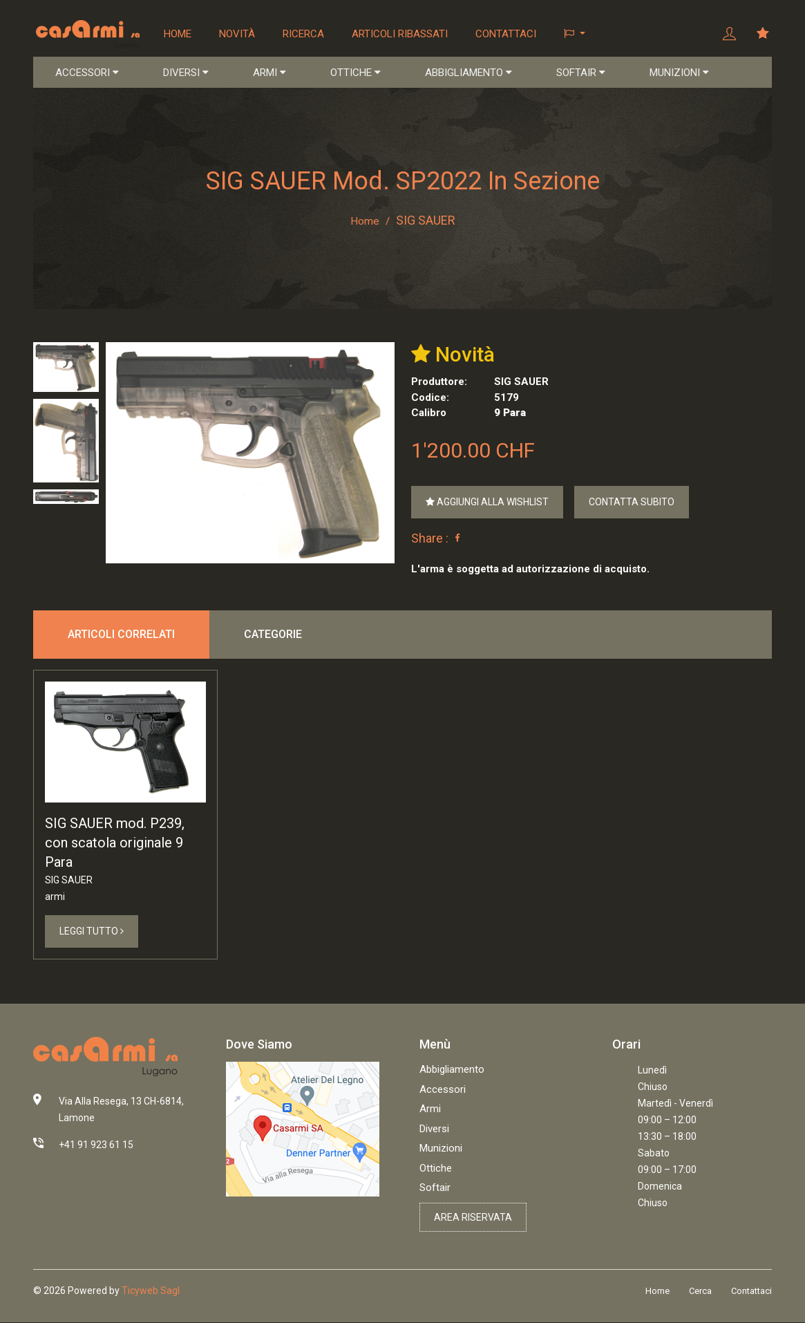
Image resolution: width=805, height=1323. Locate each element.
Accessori (442, 1091)
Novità (238, 34)
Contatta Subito (631, 503)
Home (178, 34)
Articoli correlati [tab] (121, 635)
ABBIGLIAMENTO (468, 73)
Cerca (700, 1293)
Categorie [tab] (273, 635)
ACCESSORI (87, 73)
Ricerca (304, 34)
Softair (435, 1189)
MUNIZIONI (679, 73)
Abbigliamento (451, 1071)
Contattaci (506, 34)
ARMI (269, 73)
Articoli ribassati (400, 34)
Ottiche (435, 1170)
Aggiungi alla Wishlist (487, 503)
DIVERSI (186, 73)
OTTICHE (355, 73)
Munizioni (440, 1150)
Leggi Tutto (91, 933)
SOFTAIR (580, 73)
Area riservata (473, 1219)
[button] (575, 34)
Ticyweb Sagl (151, 1292)
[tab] (66, 368)
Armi (430, 1111)
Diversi (434, 1131)
